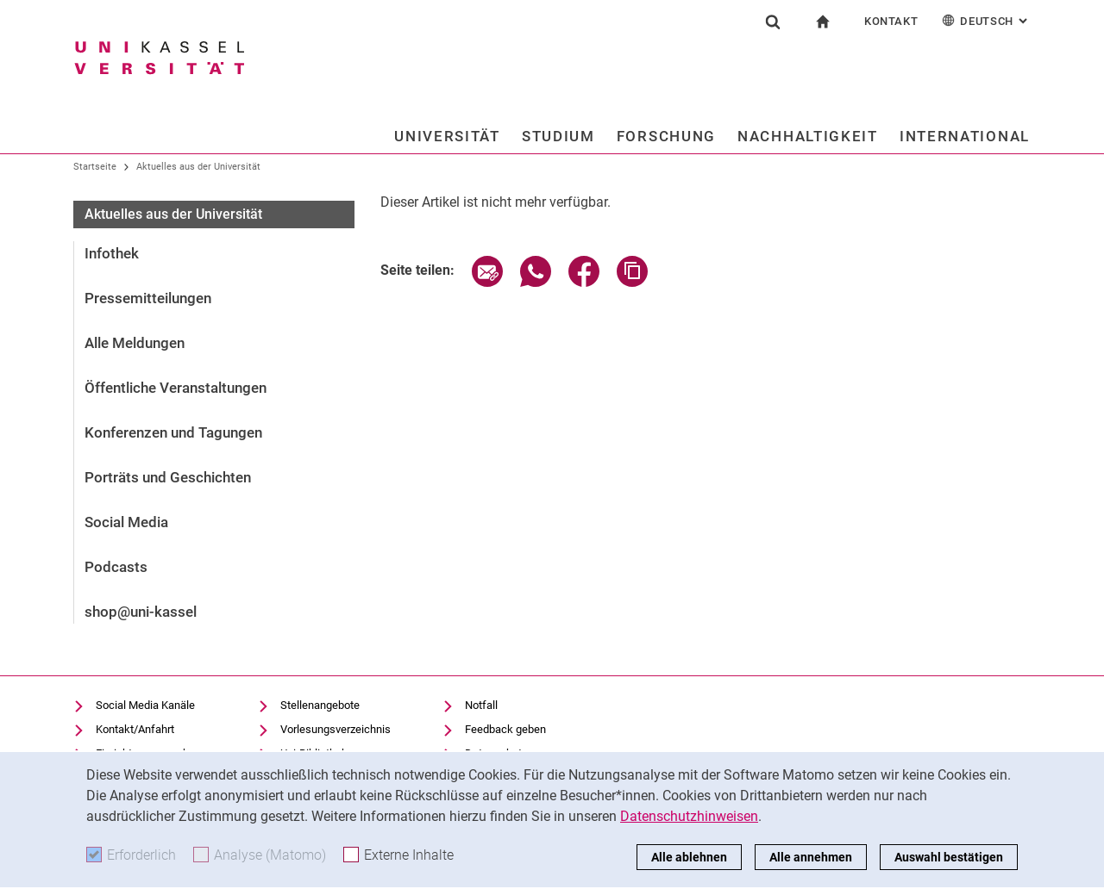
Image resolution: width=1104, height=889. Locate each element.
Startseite (94, 166)
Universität (447, 136)
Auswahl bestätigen (948, 857)
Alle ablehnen (689, 857)
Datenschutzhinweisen (689, 816)
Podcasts (116, 566)
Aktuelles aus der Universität (198, 166)
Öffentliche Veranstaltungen (176, 387)
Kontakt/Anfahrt (135, 729)
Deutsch (986, 20)
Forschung (666, 136)
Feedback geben (505, 729)
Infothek (112, 253)
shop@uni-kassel (141, 611)
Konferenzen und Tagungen (173, 432)
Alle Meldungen (135, 342)
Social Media (126, 522)
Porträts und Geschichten (168, 477)
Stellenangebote (320, 705)
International (965, 136)
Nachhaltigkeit (807, 136)
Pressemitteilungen (148, 298)
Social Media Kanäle (145, 705)
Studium (558, 136)
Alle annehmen (810, 857)
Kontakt (891, 21)
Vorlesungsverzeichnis (335, 729)
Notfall (481, 705)
